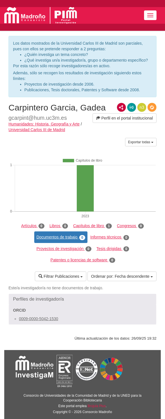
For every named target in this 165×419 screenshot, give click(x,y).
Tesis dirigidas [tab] (113, 248)
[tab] (82, 299)
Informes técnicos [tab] (109, 237)
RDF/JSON (152, 107)
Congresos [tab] (130, 226)
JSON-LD (131, 107)
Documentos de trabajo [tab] (61, 237)
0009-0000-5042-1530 (38, 318)
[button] (82, 299)
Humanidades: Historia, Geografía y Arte (44, 124)
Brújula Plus (97, 406)
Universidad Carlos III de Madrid (36, 129)
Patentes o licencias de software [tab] (82, 260)
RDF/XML (121, 107)
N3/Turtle (141, 107)
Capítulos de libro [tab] (92, 226)
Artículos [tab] (32, 226)
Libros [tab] (59, 226)
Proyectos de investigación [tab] (64, 248)
